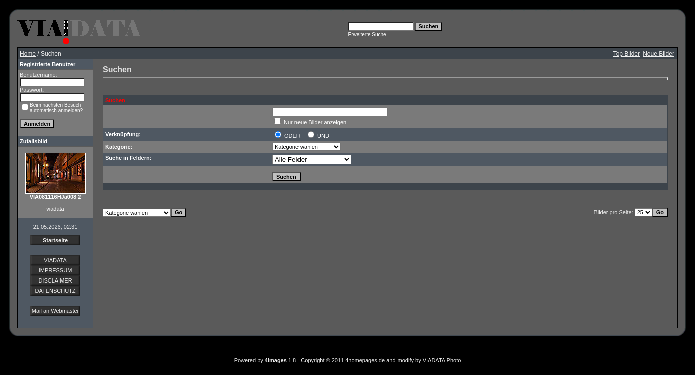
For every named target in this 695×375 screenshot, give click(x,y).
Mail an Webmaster (55, 311)
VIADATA (55, 260)
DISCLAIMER (55, 280)
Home (28, 53)
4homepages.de (365, 360)
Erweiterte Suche (367, 34)
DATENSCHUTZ (55, 291)
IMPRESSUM (55, 270)
